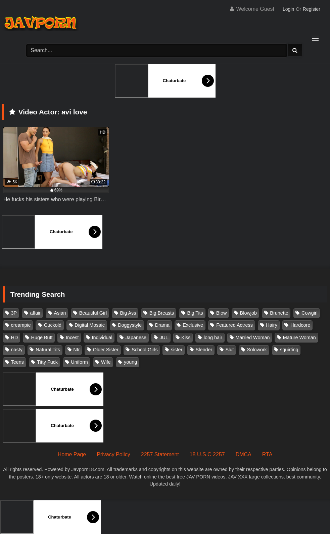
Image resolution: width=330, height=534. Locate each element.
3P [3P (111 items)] (14, 313)
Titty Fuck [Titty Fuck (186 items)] (47, 362)
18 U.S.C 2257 (207, 454)
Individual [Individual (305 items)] (102, 337)
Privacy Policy (113, 454)
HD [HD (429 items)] (14, 337)
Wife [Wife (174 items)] (106, 362)
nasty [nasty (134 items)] (16, 349)
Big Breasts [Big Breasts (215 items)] (161, 313)
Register (311, 9)
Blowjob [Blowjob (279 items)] (248, 313)
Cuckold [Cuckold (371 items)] (52, 325)
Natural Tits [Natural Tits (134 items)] (48, 349)
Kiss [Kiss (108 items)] (185, 337)
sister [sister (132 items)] (176, 349)
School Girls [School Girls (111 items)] (145, 349)
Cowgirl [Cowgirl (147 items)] (309, 313)
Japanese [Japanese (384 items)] (136, 337)
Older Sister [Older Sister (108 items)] (106, 349)
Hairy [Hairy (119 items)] (271, 325)
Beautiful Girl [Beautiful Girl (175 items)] (93, 313)
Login (288, 9)
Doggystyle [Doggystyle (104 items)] (130, 325)
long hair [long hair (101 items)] (213, 337)
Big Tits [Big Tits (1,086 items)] (195, 313)
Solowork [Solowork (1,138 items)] (257, 349)
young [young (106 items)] (130, 362)
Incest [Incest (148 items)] (72, 337)
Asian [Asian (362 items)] (60, 313)
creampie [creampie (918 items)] (21, 325)
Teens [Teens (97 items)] (17, 362)
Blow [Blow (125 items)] (221, 313)
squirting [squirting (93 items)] (289, 349)
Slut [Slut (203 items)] (230, 349)
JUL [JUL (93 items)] (163, 337)
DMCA (243, 454)
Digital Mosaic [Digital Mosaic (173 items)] (90, 325)
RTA (267, 454)
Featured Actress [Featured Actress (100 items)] (234, 325)
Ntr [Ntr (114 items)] (76, 349)
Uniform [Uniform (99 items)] (79, 362)
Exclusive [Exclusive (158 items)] (193, 325)
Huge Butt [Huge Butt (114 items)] (42, 337)
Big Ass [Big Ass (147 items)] (128, 313)
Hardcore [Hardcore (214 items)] (300, 325)
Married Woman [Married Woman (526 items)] (252, 337)
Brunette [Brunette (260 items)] (279, 313)
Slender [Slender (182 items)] (204, 349)
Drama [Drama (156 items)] (162, 325)
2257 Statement (160, 454)
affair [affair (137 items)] (35, 313)
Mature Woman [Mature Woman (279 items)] (299, 337)
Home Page (72, 454)
